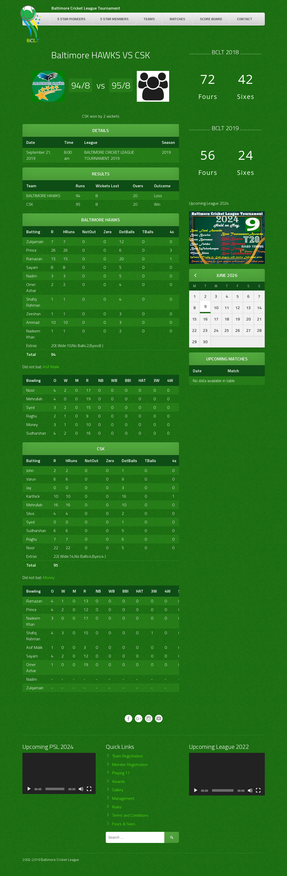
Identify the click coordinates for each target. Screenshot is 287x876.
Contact (244, 18)
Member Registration (130, 764)
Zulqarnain (34, 241)
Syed (30, 407)
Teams (149, 18)
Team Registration (127, 756)
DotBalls (127, 232)
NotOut (89, 232)
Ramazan (34, 259)
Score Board (211, 18)
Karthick (33, 496)
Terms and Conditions (130, 815)
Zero (107, 232)
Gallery (117, 790)
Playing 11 (121, 773)
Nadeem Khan (33, 334)
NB (100, 380)
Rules (116, 807)
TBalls (147, 232)
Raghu (31, 416)
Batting (33, 232)
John (30, 470)
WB (114, 380)
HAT (142, 380)
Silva (30, 513)
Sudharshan (36, 433)
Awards (118, 781)
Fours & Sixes (123, 824)
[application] (59, 773)
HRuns (69, 232)
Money (32, 424)
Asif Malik (51, 367)
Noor (30, 390)
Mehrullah (34, 399)
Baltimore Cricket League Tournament (85, 8)
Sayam (32, 267)
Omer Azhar (31, 287)
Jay (28, 488)
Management (123, 798)
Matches (177, 18)
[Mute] (81, 788)
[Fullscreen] (89, 788)
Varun (31, 479)
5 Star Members (114, 18)
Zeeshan (33, 314)
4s (172, 232)
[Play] (29, 788)
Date (197, 371)
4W (170, 380)
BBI (128, 380)
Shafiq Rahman (33, 302)
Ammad (32, 322)
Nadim (31, 276)
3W (156, 380)
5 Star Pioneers (71, 18)
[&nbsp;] (161, 231)
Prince (31, 250)
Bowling (33, 380)
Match (233, 371)
